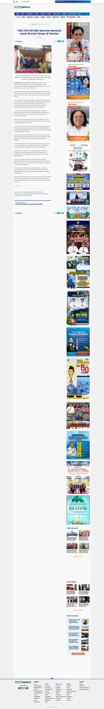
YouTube (28, 689)
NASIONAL (69, 693)
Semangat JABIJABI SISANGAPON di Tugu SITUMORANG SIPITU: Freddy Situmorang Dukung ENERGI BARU (84, 539)
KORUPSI (47, 691)
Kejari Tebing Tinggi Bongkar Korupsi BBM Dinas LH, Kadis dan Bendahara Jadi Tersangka (74, 628)
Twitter (25, 689)
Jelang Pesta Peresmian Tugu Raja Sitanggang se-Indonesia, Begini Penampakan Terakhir (72, 539)
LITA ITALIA (47, 693)
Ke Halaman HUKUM (78, 610)
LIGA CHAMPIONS (38, 693)
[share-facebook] (59, 41)
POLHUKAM (58, 698)
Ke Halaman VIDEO (78, 556)
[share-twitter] (61, 41)
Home (17, 1)
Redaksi (81, 684)
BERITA (49, 14)
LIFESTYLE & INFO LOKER (72, 691)
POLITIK (68, 698)
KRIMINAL (58, 691)
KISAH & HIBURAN (38, 691)
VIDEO (46, 702)
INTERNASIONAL (49, 689)
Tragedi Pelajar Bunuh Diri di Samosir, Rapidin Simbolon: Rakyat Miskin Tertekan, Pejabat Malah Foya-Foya (74, 621)
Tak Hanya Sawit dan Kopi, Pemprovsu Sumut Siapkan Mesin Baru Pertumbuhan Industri (74, 634)
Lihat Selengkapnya (78, 653)
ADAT (22, 14)
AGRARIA (43, 14)
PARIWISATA (48, 696)
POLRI (35, 700)
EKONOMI (47, 685)
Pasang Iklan (82, 685)
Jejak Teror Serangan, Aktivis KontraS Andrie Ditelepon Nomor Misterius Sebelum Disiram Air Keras (84, 605)
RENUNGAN (47, 700)
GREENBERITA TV (38, 687)
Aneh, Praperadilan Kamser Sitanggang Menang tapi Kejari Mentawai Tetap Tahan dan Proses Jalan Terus (71, 592)
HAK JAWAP (48, 687)
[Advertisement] (78, 569)
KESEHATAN (58, 689)
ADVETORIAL (29, 14)
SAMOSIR (58, 700)
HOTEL (68, 687)
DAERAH (64, 14)
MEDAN (57, 693)
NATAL (35, 694)
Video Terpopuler (72, 528)
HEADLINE (58, 687)
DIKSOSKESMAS (37, 685)
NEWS (46, 694)
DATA (79, 14)
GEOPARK (69, 685)
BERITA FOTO (56, 14)
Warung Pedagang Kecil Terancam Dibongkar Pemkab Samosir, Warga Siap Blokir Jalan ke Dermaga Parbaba (74, 641)
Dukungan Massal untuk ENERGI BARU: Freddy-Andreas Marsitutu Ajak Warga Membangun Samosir (72, 551)
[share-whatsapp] (63, 41)
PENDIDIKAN (70, 696)
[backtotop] (52, 679)
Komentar (18, 41)
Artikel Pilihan (71, 582)
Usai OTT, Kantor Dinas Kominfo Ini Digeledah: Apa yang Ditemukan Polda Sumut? (84, 592)
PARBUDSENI (37, 696)
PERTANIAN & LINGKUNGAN (50, 698)
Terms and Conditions (84, 689)
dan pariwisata (72, 14)
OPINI (68, 694)
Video (18, 17)
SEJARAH (69, 700)
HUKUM (36, 689)
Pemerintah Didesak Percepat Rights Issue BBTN (28, 204)
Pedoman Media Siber (84, 687)
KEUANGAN (69, 689)
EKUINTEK (58, 685)
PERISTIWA (36, 698)
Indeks (17, 14)
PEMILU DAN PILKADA (61, 696)
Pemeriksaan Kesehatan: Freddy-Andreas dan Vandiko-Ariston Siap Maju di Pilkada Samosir (84, 551)
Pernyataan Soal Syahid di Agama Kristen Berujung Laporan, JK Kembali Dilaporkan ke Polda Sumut (72, 605)
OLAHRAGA (58, 694)
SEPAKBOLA (37, 702)
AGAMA (37, 14)
